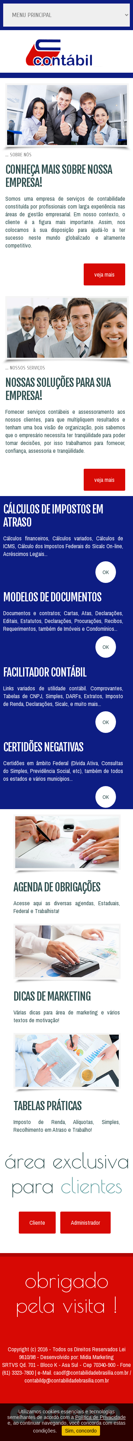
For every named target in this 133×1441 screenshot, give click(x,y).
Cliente (37, 1222)
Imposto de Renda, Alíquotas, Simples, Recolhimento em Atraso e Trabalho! (66, 1126)
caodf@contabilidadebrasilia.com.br (92, 1372)
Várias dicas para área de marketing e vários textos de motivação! (66, 1016)
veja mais (104, 274)
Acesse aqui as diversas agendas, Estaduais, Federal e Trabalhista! (66, 907)
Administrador (85, 1222)
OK (105, 572)
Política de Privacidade (100, 1417)
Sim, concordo (80, 1431)
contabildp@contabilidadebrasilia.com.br (66, 1380)
